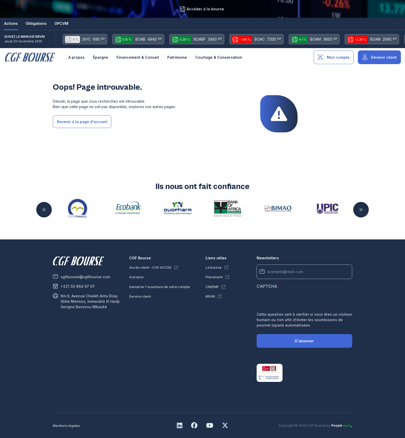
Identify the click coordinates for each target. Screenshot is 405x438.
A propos (76, 57)
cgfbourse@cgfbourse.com (85, 277)
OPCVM (61, 23)
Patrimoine (177, 57)
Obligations (36, 23)
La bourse (214, 267)
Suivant (361, 209)
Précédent (44, 209)
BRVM (210, 296)
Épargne (100, 57)
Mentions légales (66, 426)
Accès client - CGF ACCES (150, 267)
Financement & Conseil (138, 57)
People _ (341, 425)
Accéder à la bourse (205, 9)
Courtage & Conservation (218, 57)
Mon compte (338, 57)
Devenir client (384, 57)
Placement (214, 277)
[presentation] (296, 301)
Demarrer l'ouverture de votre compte (159, 287)
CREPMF (212, 287)
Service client (140, 296)
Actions (11, 23)
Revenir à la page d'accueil (82, 121)
